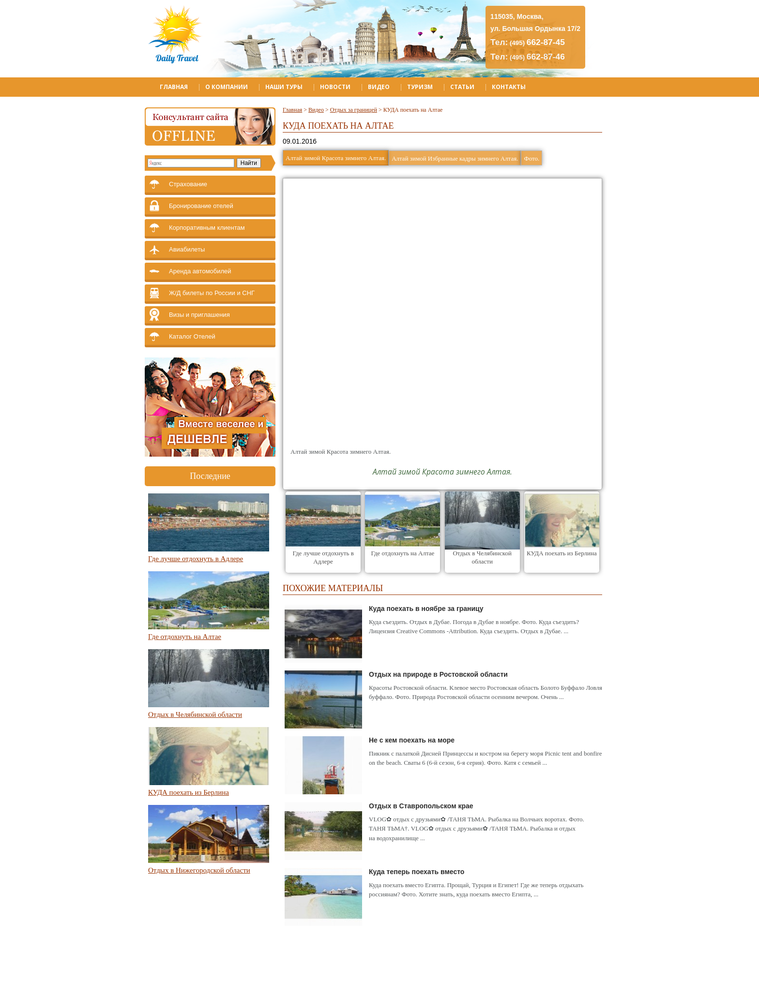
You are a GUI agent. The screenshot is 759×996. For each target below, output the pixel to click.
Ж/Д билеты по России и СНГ (212, 293)
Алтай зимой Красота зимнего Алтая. (336, 158)
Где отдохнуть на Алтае (184, 636)
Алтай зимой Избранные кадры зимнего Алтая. (455, 158)
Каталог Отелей (192, 336)
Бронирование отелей (201, 205)
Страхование (188, 184)
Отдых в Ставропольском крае (421, 806)
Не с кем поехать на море (412, 740)
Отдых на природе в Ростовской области (438, 674)
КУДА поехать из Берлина (188, 792)
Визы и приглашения (199, 314)
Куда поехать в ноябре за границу (426, 608)
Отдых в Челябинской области (195, 714)
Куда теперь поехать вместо (416, 872)
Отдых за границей (353, 109)
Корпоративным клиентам (207, 227)
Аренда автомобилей (200, 271)
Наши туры (284, 87)
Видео (379, 87)
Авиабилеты (187, 249)
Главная (174, 87)
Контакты (509, 87)
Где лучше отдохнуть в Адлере (195, 559)
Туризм (420, 87)
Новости (335, 87)
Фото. (531, 158)
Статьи (462, 87)
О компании (226, 87)
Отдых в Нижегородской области (199, 870)
